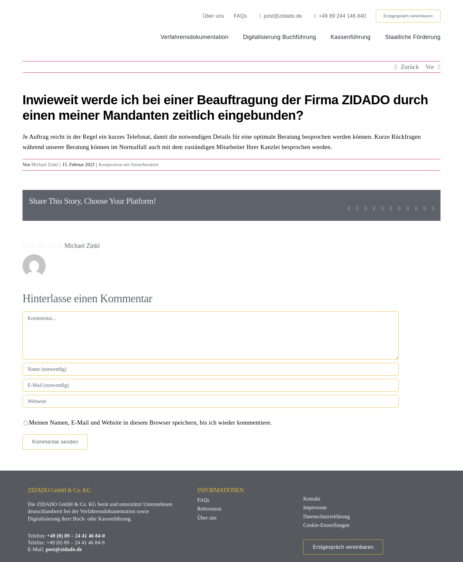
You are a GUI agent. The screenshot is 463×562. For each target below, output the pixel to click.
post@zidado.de (64, 549)
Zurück (410, 66)
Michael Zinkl (44, 164)
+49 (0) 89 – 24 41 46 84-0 (76, 536)
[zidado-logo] (68, 12)
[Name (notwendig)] (211, 369)
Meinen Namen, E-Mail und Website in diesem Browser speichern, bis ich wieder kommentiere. (150, 422)
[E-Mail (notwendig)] (211, 385)
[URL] (211, 401)
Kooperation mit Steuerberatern (129, 164)
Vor (429, 66)
